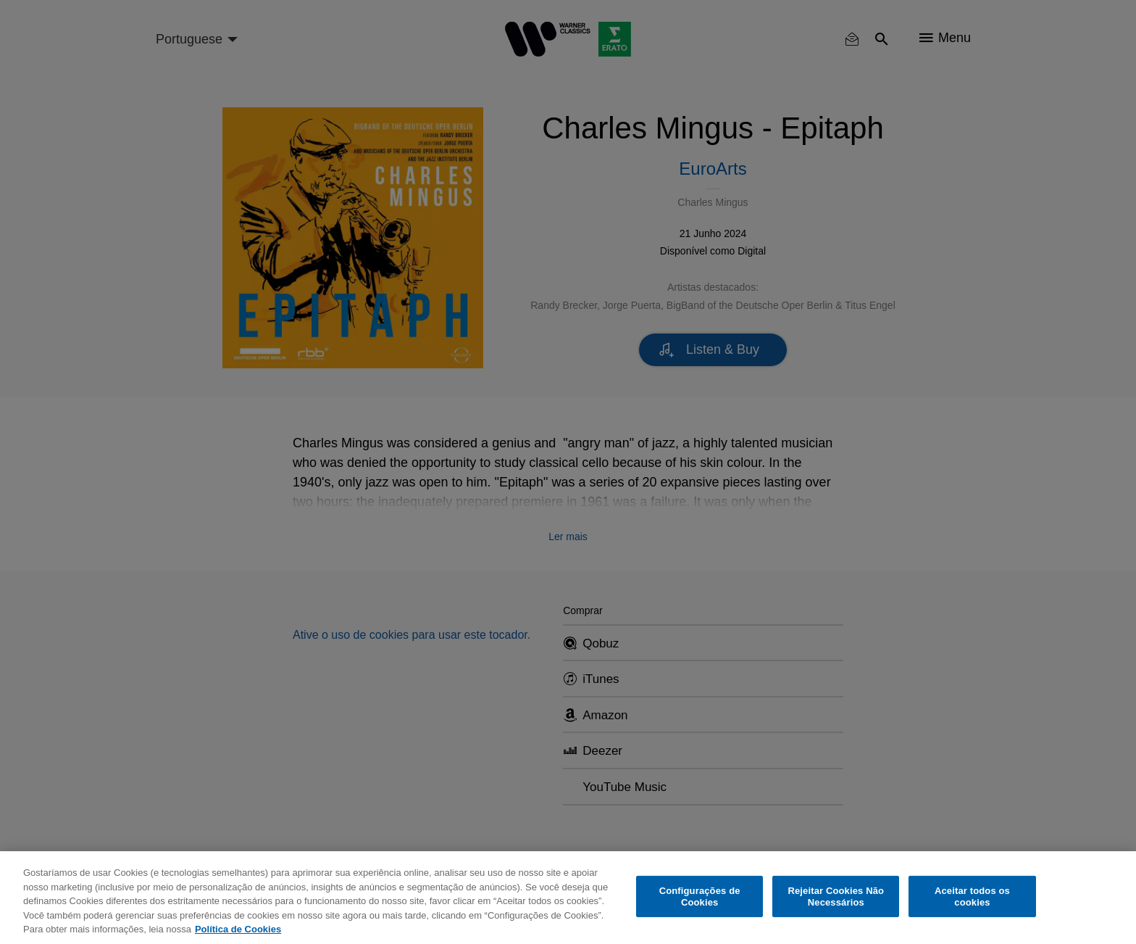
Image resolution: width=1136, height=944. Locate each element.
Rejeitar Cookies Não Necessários (836, 896)
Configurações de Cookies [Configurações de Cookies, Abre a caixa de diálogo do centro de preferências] (699, 896)
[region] (568, 897)
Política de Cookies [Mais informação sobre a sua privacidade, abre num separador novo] (238, 929)
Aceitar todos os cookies (972, 896)
